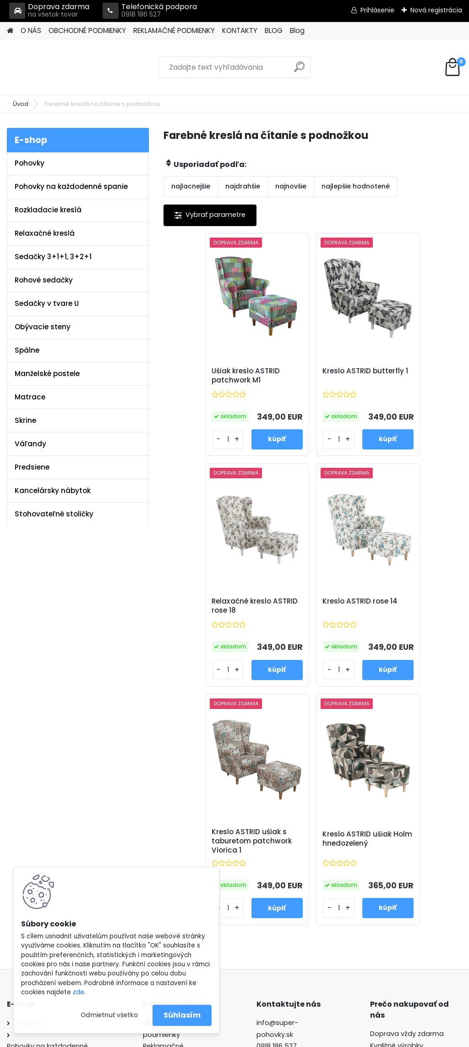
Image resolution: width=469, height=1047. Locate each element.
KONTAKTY (239, 30)
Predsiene (32, 467)
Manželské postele (47, 373)
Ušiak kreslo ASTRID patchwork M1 (208, 375)
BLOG (274, 30)
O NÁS (31, 30)
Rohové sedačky (44, 280)
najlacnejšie (190, 186)
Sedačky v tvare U (47, 303)
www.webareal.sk (271, 1038)
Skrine (25, 420)
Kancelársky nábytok (53, 490)
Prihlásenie (377, 10)
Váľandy (30, 444)
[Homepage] (10, 31)
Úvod (20, 104)
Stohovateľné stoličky (54, 514)
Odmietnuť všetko (109, 1015)
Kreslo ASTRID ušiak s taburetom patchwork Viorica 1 (310, 610)
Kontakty (157, 839)
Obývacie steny (43, 327)
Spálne (27, 350)
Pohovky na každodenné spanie (71, 186)
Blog (297, 30)
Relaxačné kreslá (45, 233)
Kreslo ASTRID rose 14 (211, 604)
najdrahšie (242, 186)
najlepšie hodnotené (356, 186)
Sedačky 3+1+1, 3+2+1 (53, 256)
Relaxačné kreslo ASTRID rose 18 (402, 375)
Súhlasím (182, 1015)
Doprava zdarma (49, 11)
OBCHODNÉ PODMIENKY (87, 30)
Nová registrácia (436, 10)
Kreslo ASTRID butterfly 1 (297, 375)
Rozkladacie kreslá (48, 210)
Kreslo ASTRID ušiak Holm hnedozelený (407, 608)
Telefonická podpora (150, 11)
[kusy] (187, 439)
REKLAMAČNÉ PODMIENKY (174, 30)
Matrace (30, 397)
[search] (299, 70)
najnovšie (290, 186)
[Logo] (70, 67)
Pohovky (29, 163)
